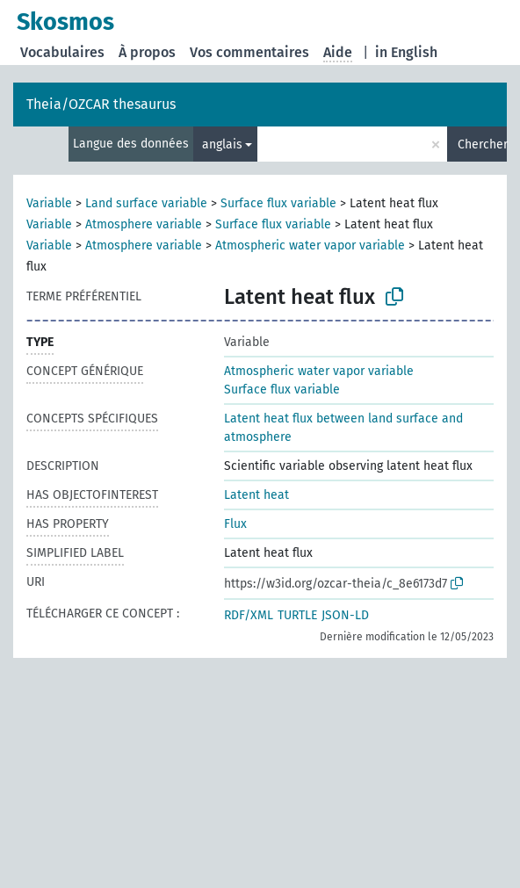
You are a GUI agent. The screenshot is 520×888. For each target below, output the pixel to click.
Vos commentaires (249, 52)
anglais (222, 144)
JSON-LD (345, 615)
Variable (49, 203)
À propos (147, 52)
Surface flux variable (278, 203)
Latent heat (256, 494)
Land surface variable (146, 203)
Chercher (482, 144)
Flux (235, 523)
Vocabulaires (62, 52)
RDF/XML (248, 615)
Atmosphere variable (143, 224)
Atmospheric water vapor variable (310, 245)
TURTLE (297, 615)
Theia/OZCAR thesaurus (101, 104)
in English (406, 52)
